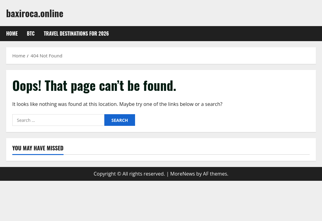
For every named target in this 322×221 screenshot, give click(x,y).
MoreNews (182, 173)
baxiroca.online (34, 13)
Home (12, 33)
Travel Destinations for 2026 (76, 33)
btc (31, 33)
